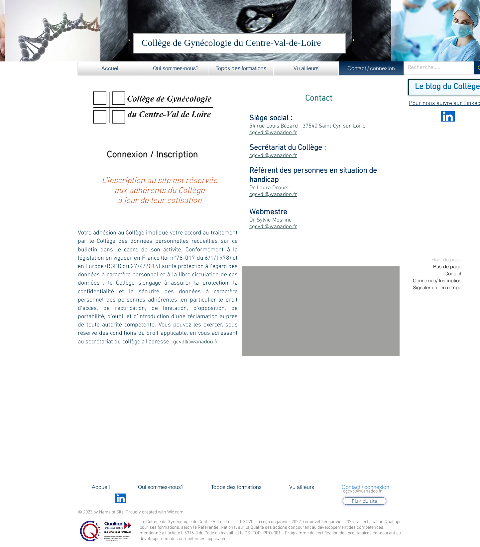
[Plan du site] (364, 501)
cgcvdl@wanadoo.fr (362, 491)
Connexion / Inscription (152, 155)
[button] (175, 68)
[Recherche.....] (434, 68)
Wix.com (175, 512)
